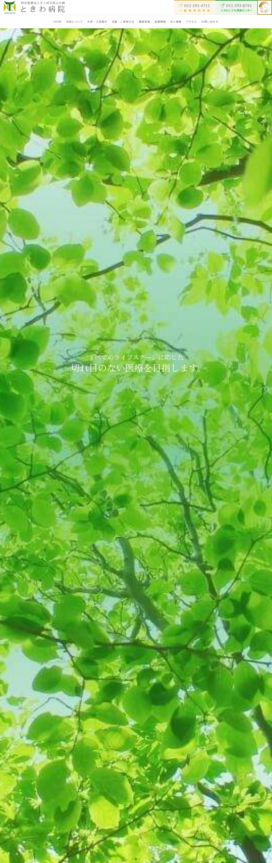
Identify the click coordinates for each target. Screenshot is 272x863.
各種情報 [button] (160, 21)
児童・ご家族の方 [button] (123, 21)
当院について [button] (74, 21)
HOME (57, 21)
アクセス (191, 21)
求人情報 (176, 21)
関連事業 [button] (144, 21)
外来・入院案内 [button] (97, 21)
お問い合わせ (210, 21)
